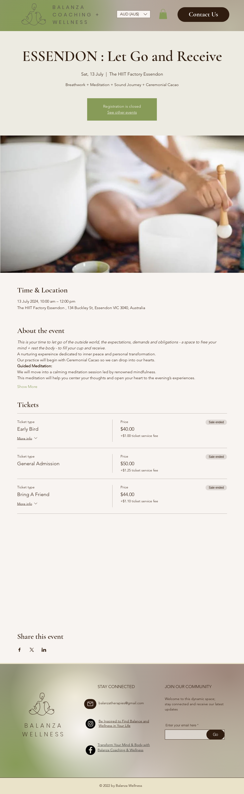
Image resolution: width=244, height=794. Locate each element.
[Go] (215, 735)
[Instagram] (90, 724)
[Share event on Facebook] (19, 650)
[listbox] (133, 14)
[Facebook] (90, 750)
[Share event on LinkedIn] (44, 650)
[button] (133, 14)
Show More (27, 386)
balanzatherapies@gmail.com (121, 703)
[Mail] (90, 704)
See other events (122, 112)
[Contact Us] (203, 14)
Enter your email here (181, 725)
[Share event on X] (31, 650)
